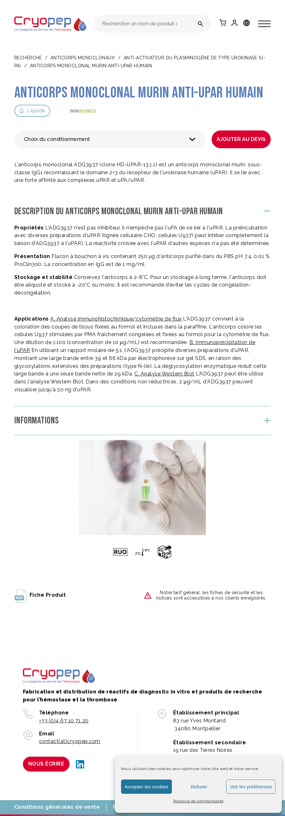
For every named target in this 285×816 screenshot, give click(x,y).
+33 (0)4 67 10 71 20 (64, 721)
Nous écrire (46, 764)
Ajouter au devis (241, 139)
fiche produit (40, 595)
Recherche (28, 57)
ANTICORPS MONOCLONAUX (83, 57)
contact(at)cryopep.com (69, 741)
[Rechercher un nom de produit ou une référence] (200, 24)
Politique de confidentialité (198, 801)
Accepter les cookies (146, 786)
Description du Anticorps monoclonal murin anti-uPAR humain (118, 211)
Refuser (199, 786)
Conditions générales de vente (57, 807)
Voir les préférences (251, 786)
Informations (36, 420)
